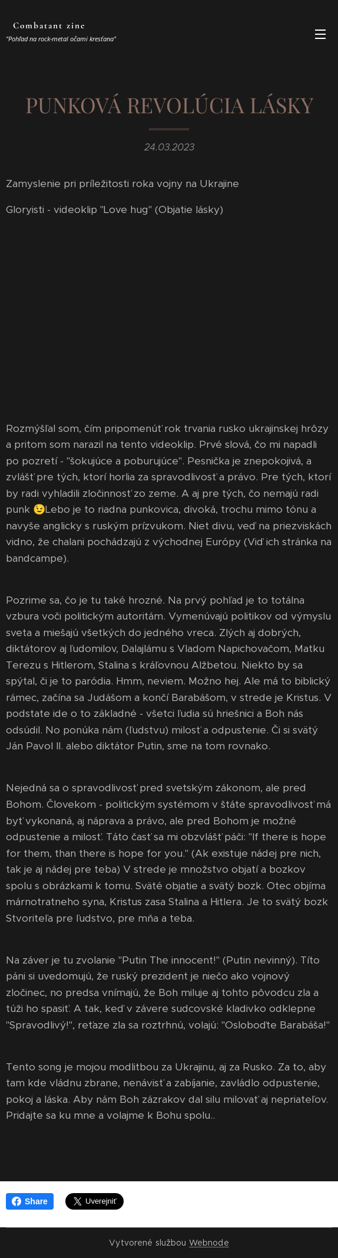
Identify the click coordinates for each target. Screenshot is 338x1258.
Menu (320, 34)
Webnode (209, 1242)
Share (30, 1201)
